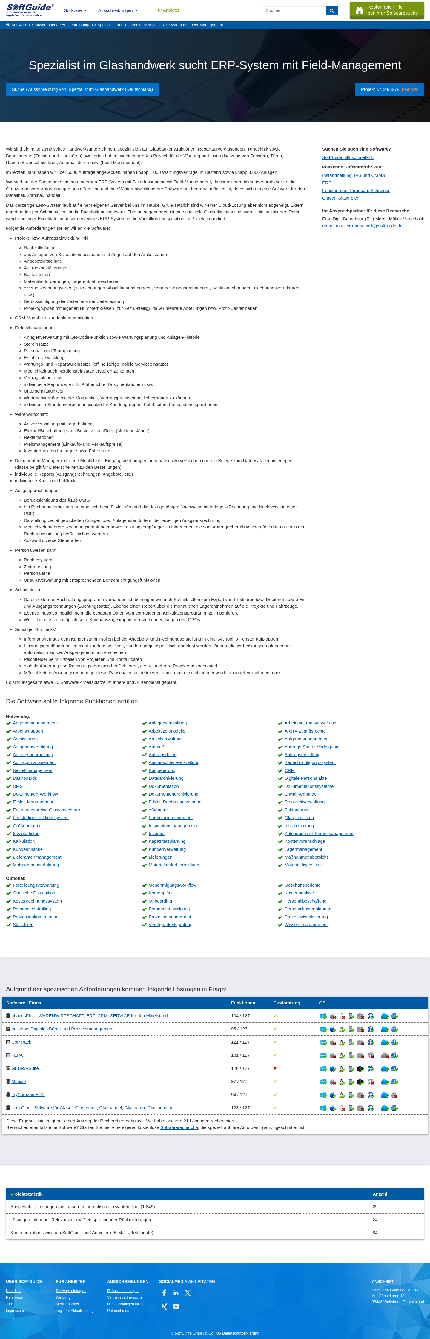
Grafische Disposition (34, 892)
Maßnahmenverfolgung (36, 864)
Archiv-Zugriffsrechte (305, 730)
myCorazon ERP (28, 1094)
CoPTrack (21, 1041)
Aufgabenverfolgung (33, 746)
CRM (290, 770)
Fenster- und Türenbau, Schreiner (356, 190)
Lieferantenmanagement (37, 857)
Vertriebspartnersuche (125, 1297)
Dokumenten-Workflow (35, 793)
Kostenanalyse (299, 892)
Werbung (63, 1297)
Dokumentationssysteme (309, 786)
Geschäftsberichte (303, 885)
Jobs (10, 1304)
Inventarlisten (26, 833)
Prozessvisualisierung (306, 916)
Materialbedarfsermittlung (174, 864)
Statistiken (23, 924)
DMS (18, 786)
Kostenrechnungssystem (37, 900)
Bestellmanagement (33, 770)
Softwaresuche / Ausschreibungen (62, 25)
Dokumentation (164, 786)
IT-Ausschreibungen (123, 1291)
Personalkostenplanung (308, 908)
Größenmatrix (26, 825)
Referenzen (15, 1297)
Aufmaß (157, 746)
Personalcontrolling (32, 908)
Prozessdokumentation (36, 916)
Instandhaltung (299, 825)
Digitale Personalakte (306, 778)
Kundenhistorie (28, 849)
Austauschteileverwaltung (174, 762)
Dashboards (25, 778)
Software (73, 10)
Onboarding (160, 900)
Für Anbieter (167, 10)
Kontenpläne (161, 892)
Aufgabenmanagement (307, 738)
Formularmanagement (171, 817)
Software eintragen (71, 1291)
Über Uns (13, 1291)
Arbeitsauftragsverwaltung (310, 722)
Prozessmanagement (170, 916)
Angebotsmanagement (35, 722)
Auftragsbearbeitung (33, 754)
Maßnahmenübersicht (306, 857)
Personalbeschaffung (306, 900)
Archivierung (25, 738)
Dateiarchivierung (166, 778)
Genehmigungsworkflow (172, 885)
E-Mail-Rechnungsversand (175, 801)
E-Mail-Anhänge (301, 793)
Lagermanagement (303, 849)
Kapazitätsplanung (167, 841)
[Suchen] (332, 10)
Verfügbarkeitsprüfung (171, 924)
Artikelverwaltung (166, 738)
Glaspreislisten (299, 817)
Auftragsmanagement (34, 762)
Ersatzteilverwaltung (305, 801)
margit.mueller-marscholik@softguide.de (362, 225)
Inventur (157, 833)
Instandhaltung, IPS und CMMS (353, 175)
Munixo (18, 1081)
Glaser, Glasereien (340, 197)
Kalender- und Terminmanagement (319, 833)
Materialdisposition (303, 864)
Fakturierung (297, 809)
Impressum (15, 1311)
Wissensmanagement (306, 924)
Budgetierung (162, 770)
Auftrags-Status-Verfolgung (311, 746)
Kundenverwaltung (167, 849)
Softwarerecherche (179, 1127)
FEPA (17, 1055)
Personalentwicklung (169, 908)
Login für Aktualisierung (74, 1311)
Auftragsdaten (162, 754)
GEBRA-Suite (25, 1068)
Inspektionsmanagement (173, 825)
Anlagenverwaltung (168, 722)
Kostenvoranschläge (305, 841)
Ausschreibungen (115, 10)
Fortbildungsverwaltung (36, 885)
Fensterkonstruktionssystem (41, 817)
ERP (326, 182)
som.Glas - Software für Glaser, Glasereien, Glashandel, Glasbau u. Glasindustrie (92, 1107)
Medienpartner (67, 1304)
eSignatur (158, 809)
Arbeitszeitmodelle (167, 730)
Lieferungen (160, 857)
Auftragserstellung (303, 754)
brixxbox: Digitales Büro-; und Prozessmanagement (62, 1028)
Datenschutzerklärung (240, 1333)
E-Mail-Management (33, 801)
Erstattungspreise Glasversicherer (46, 809)
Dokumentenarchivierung (174, 793)
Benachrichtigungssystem (310, 762)
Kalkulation (24, 841)
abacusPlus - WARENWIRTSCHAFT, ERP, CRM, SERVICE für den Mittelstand (89, 1015)
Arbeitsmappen (28, 730)
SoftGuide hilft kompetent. (348, 157)
